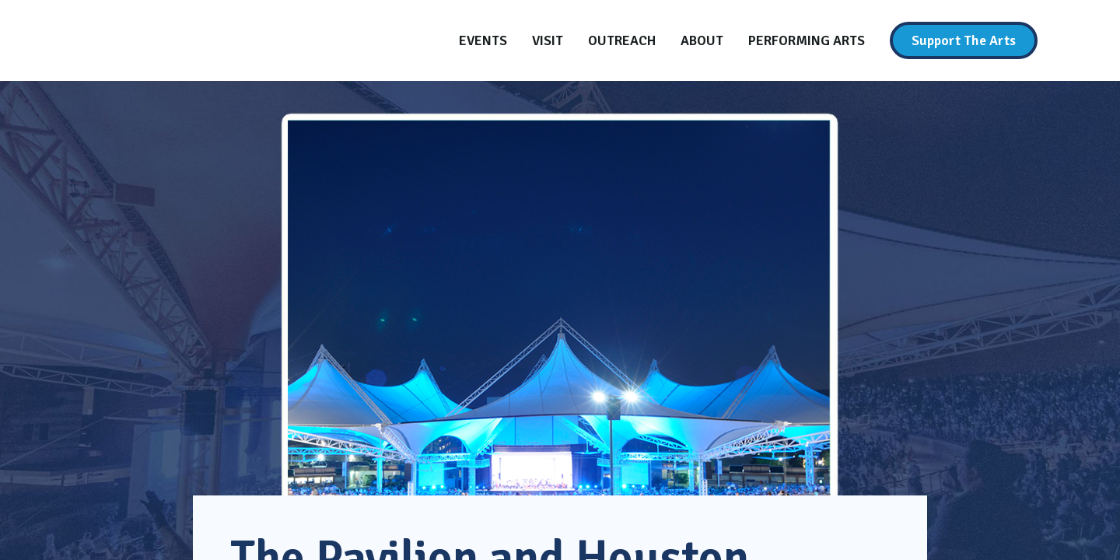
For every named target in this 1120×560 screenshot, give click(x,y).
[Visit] (548, 40)
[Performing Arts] (806, 40)
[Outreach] (622, 40)
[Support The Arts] (964, 40)
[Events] (483, 40)
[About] (702, 40)
